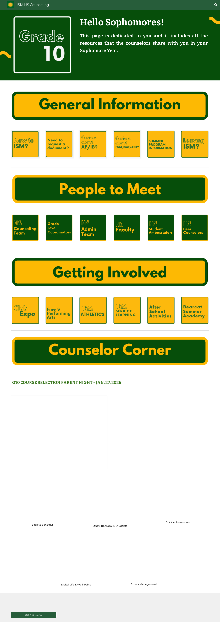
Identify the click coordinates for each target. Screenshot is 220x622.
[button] (216, 5)
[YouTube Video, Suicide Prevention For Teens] (177, 497)
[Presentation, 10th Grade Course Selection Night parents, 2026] (59, 432)
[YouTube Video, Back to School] (42, 498)
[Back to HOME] (33, 615)
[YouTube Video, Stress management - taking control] (144, 559)
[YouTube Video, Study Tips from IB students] (110, 499)
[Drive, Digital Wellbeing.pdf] (76, 559)
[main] (144, 35)
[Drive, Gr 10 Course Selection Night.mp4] (161, 432)
